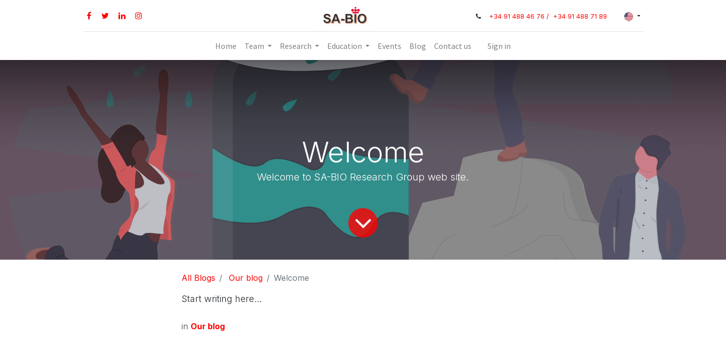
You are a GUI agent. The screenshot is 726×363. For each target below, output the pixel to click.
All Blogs (198, 278)
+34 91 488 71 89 (580, 16)
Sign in (499, 46)
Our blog (246, 278)
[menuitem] (225, 46)
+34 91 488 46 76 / (520, 16)
